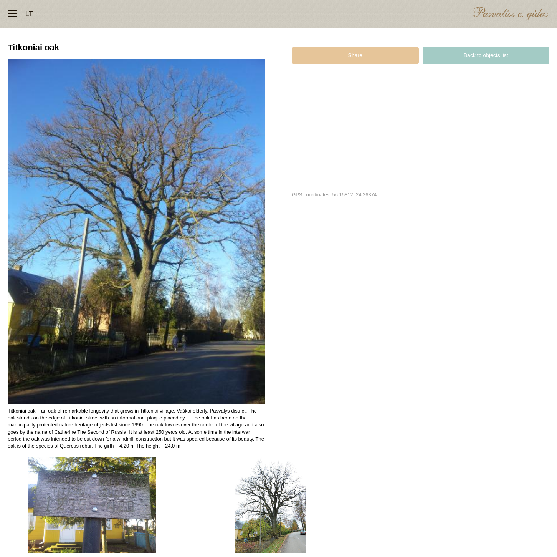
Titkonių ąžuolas (91, 505)
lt (29, 14)
